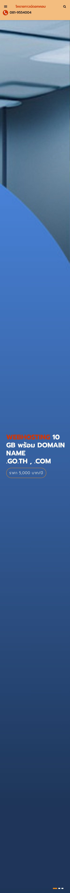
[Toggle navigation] (6, 6)
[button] (55, 888)
